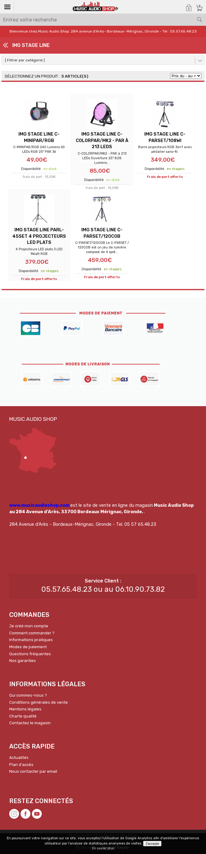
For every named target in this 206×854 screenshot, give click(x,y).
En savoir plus (103, 848)
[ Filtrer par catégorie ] (25, 60)
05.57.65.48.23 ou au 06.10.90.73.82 (103, 589)
